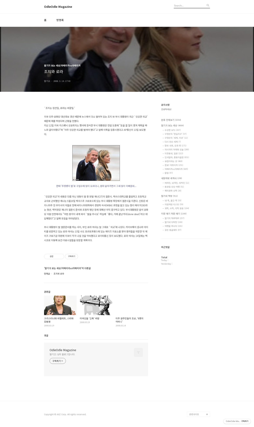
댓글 (46, 335)
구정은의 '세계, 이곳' (176, 137)
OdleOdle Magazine (58, 6)
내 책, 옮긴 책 (173, 200)
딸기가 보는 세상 (172, 125)
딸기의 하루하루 (174, 218)
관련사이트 (194, 414)
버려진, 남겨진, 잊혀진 (177, 182)
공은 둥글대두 (173, 229)
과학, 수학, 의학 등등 (177, 208)
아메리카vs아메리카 (176, 169)
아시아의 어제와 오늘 (177, 149)
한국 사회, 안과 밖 (175, 145)
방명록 (60, 20)
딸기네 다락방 (173, 222)
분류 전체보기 (171, 119)
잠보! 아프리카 (174, 165)
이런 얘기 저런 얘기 (174, 213)
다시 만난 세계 (173, 141)
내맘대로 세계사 (171, 178)
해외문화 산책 (173, 190)
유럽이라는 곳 (173, 161)
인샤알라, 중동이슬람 (177, 157)
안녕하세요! (166, 109)
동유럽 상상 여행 (174, 186)
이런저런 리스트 (174, 204)
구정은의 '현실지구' (176, 133)
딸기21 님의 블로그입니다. (62, 354)
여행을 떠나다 (173, 226)
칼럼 (169, 172)
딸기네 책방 (169, 196)
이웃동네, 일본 (174, 153)
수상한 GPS (173, 130)
